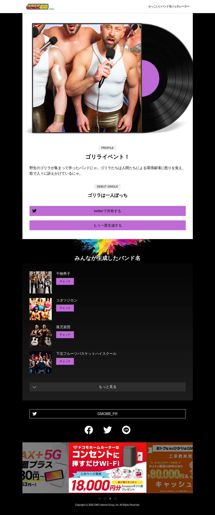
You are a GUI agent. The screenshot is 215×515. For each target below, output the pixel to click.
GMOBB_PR (107, 414)
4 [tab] (115, 498)
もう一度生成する (107, 225)
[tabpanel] (107, 468)
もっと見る (107, 387)
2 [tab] (105, 498)
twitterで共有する (107, 211)
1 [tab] (99, 498)
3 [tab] (110, 498)
